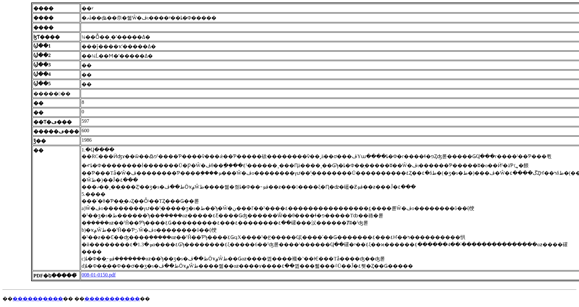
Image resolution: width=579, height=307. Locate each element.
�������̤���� (112, 298)
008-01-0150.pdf (99, 274)
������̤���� (38, 298)
